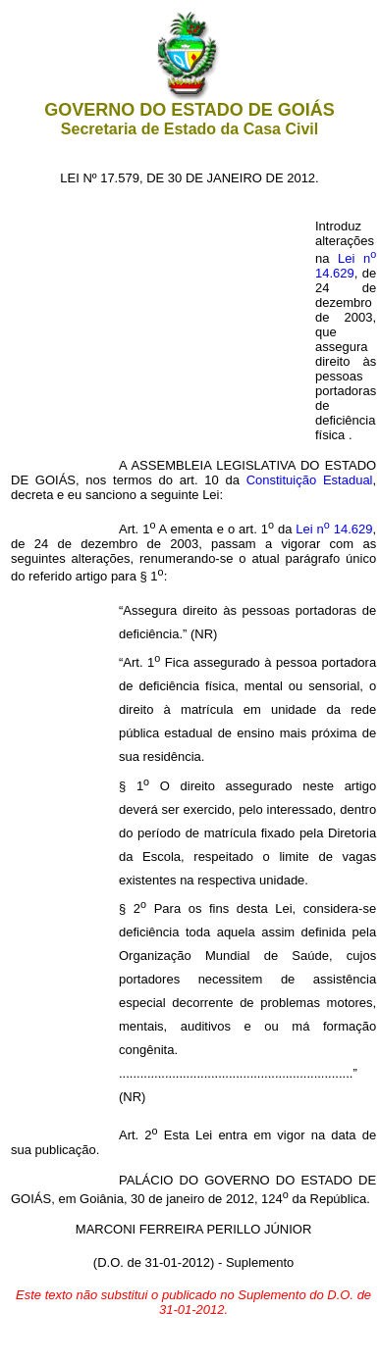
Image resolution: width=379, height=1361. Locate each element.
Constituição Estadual (309, 480)
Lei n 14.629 (345, 265)
